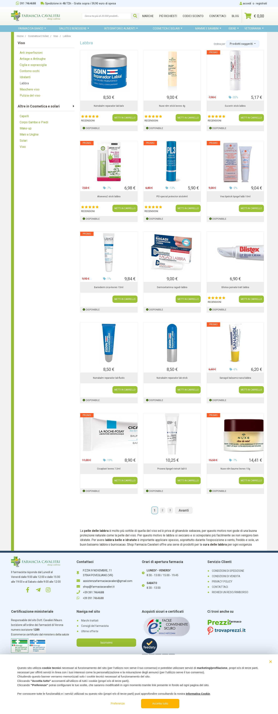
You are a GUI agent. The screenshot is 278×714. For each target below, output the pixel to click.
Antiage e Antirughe (33, 59)
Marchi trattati (89, 620)
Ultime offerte (89, 631)
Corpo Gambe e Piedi (34, 122)
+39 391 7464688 (90, 592)
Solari (23, 140)
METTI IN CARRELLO (125, 117)
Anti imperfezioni (31, 52)
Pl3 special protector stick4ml (172, 196)
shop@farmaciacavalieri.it (96, 586)
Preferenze (118, 703)
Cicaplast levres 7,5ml (108, 468)
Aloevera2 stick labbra (108, 196)
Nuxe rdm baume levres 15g (235, 468)
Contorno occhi (30, 71)
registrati (261, 3)
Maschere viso (30, 89)
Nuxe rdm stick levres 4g (172, 106)
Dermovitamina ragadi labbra (172, 287)
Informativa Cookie (198, 693)
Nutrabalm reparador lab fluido (108, 378)
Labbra (24, 83)
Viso (23, 147)
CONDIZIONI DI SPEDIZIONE (228, 570)
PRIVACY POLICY (222, 581)
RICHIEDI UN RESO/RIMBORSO (230, 592)
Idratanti (25, 77)
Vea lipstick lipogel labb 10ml (235, 196)
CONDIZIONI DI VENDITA (226, 576)
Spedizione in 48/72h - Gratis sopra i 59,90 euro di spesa (78, 3)
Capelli (24, 116)
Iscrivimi (106, 642)
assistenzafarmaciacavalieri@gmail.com (104, 580)
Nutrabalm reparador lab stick (172, 378)
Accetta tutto (160, 703)
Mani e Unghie (29, 134)
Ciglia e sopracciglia (33, 65)
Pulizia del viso (30, 95)
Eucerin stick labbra (235, 106)
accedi (247, 3)
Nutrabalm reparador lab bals (109, 106)
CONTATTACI (220, 586)
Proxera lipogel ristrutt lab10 (172, 468)
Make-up (26, 128)
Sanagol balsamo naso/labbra (235, 378)
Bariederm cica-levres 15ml (108, 287)
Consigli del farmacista (95, 625)
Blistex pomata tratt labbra (235, 287)
